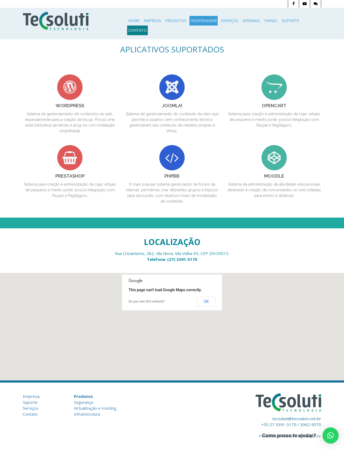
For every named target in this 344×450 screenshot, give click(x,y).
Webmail (251, 20)
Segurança (83, 402)
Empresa (152, 20)
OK (206, 301)
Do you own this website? (147, 301)
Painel (271, 20)
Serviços (229, 20)
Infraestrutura (87, 414)
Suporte (290, 20)
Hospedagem (204, 20)
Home (133, 20)
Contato (137, 30)
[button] (330, 435)
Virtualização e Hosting (95, 408)
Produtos (175, 20)
